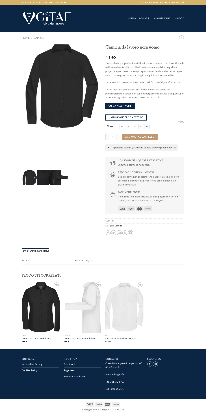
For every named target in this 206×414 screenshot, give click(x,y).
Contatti (179, 18)
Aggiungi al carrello (140, 136)
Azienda (132, 18)
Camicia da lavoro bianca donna (79, 338)
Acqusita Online (163, 18)
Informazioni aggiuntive (35, 251)
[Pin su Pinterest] (124, 232)
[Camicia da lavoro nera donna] (41, 307)
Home (26, 38)
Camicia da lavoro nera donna (36, 338)
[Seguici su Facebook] (149, 364)
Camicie (39, 38)
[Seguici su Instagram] (155, 364)
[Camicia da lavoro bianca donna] (83, 307)
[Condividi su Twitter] (113, 232)
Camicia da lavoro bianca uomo (120, 338)
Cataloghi (145, 18)
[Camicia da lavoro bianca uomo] (124, 307)
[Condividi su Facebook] (108, 232)
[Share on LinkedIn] (130, 232)
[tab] (35, 251)
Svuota (181, 122)
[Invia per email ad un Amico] (119, 232)
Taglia (109, 126)
